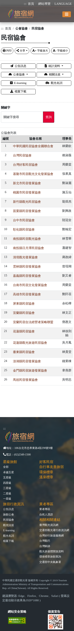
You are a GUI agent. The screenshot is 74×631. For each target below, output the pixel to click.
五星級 (7, 477)
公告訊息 (18, 66)
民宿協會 (8, 519)
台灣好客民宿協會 (25, 164)
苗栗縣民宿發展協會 (27, 211)
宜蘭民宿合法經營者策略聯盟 (33, 322)
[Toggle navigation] (66, 14)
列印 (7, 50)
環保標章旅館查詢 (50, 556)
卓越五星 (8, 472)
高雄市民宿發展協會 (27, 294)
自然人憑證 (46, 514)
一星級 (7, 498)
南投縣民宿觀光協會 (27, 238)
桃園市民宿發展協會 (27, 192)
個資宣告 (54, 611)
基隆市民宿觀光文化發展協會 (33, 174)
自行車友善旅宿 (51, 467)
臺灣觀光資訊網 (48, 524)
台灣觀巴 (44, 540)
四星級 (7, 482)
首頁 (31, 3)
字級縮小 (60, 50)
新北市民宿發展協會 (27, 183)
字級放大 (40, 50)
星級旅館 (10, 462)
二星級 (7, 493)
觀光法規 (8, 525)
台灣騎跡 (44, 546)
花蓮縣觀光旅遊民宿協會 (30, 342)
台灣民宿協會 (22, 155)
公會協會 (17, 74)
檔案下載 (18, 91)
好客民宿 (46, 462)
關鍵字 (5, 107)
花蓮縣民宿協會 (24, 331)
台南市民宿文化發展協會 (30, 285)
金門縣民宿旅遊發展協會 (30, 370)
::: (25, 3)
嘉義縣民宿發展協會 (27, 275)
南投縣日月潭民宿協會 (28, 248)
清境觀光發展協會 (25, 257)
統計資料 (53, 66)
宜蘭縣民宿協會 (24, 312)
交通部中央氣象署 (50, 561)
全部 (6, 466)
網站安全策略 (17, 611)
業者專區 (44, 509)
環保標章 (46, 472)
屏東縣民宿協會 (24, 303)
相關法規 (52, 74)
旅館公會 (8, 514)
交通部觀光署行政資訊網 (54, 530)
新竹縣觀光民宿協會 (27, 201)
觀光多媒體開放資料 (51, 551)
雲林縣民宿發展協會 (27, 266)
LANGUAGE (63, 3)
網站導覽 (44, 3)
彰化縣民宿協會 (24, 229)
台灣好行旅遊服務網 (51, 535)
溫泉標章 (46, 477)
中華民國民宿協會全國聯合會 (33, 146)
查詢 (49, 117)
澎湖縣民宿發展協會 (27, 361)
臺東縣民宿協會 (24, 352)
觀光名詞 (54, 82)
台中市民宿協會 (24, 220)
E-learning (18, 82)
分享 (20, 50)
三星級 (7, 488)
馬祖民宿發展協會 (25, 379)
